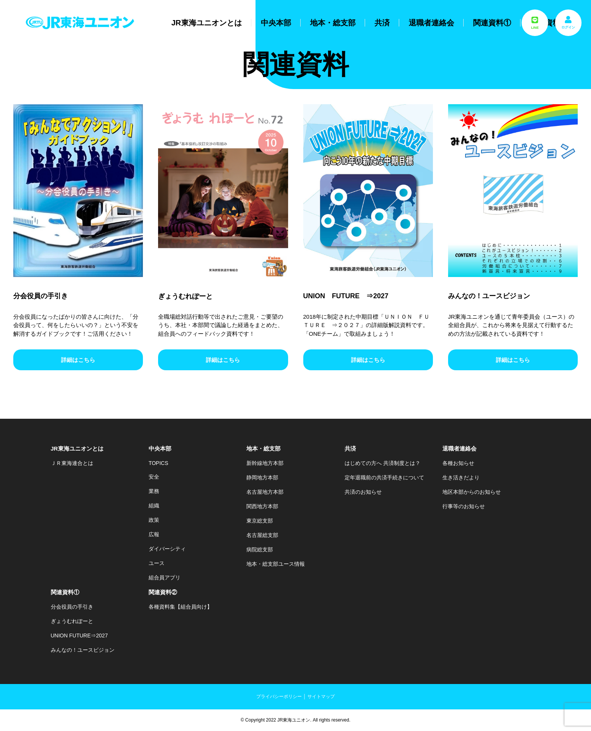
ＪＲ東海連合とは (72, 463)
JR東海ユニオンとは (206, 23)
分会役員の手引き (72, 607)
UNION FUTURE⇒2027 (79, 635)
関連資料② (163, 592)
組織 (154, 505)
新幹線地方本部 (265, 463)
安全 (154, 477)
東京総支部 (259, 521)
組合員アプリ (164, 577)
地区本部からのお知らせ (471, 492)
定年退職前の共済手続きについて (384, 477)
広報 (154, 534)
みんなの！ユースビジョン (82, 650)
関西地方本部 (262, 506)
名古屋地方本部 (265, 492)
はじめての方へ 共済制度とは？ (382, 463)
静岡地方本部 (262, 477)
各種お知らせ (458, 463)
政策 (154, 520)
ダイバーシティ (167, 549)
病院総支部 (259, 549)
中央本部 (276, 23)
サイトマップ (321, 696)
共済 (382, 23)
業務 (154, 491)
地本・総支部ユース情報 (275, 564)
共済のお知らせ (363, 492)
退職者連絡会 (431, 23)
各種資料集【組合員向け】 (180, 607)
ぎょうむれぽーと (72, 621)
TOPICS (158, 463)
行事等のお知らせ (463, 506)
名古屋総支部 (262, 535)
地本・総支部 (333, 23)
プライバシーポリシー (279, 696)
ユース (157, 563)
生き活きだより (461, 477)
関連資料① (492, 23)
